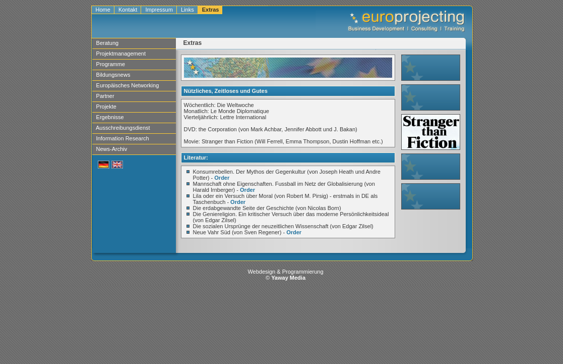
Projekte (106, 106)
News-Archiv (112, 149)
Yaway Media (288, 278)
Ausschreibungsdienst (123, 128)
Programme (111, 64)
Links (187, 10)
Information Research (123, 138)
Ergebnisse (110, 117)
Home (103, 10)
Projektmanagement (121, 53)
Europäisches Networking (128, 85)
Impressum (159, 10)
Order (221, 178)
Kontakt (128, 10)
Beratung (107, 43)
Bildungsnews (113, 75)
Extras (211, 10)
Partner (105, 96)
